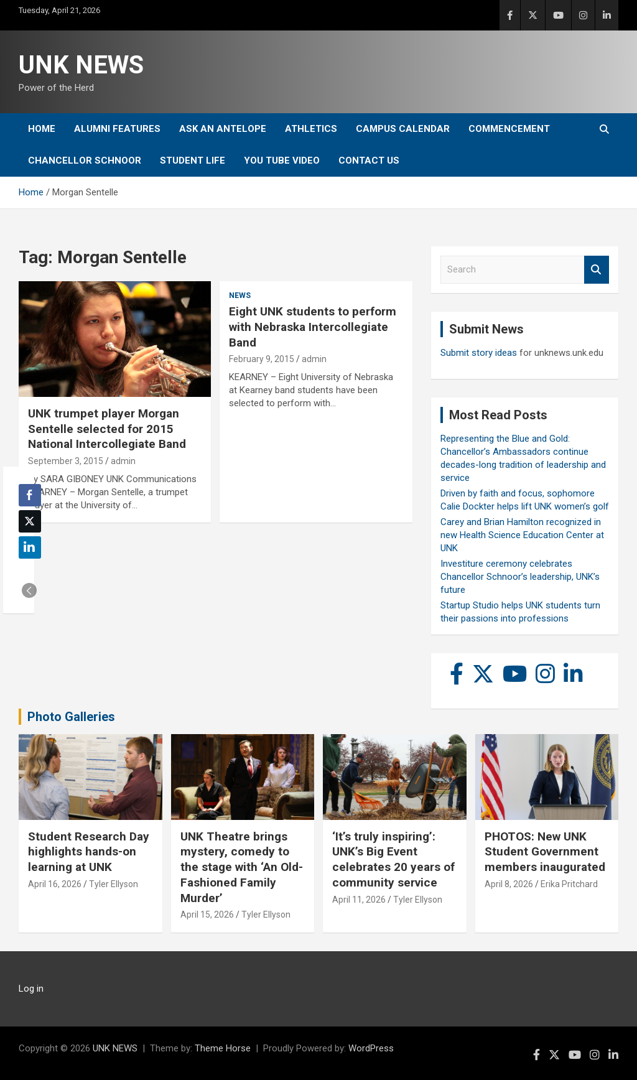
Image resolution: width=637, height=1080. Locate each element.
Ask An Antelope (222, 128)
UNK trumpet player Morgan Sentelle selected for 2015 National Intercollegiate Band (107, 428)
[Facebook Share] (30, 495)
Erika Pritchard (569, 884)
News (240, 295)
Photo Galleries (71, 716)
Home (41, 128)
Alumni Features (117, 128)
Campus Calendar (403, 128)
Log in (31, 988)
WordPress (371, 1048)
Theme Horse (223, 1048)
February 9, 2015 (261, 359)
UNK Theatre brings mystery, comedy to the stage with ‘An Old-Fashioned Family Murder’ (241, 867)
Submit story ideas (478, 352)
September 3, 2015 (65, 461)
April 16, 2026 (54, 884)
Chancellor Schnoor (84, 160)
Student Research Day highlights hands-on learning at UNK (88, 851)
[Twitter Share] (30, 521)
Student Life (192, 160)
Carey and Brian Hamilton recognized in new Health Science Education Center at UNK (522, 535)
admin (123, 461)
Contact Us (368, 160)
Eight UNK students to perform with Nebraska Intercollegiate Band (312, 326)
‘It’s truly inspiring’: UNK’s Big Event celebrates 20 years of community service (393, 859)
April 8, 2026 (509, 884)
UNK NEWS (81, 65)
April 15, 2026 (207, 914)
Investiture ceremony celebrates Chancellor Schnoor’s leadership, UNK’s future (520, 576)
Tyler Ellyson (113, 884)
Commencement (509, 128)
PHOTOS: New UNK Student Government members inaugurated (545, 851)
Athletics (311, 128)
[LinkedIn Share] (30, 547)
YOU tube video (282, 160)
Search (596, 270)
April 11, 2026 (359, 900)
